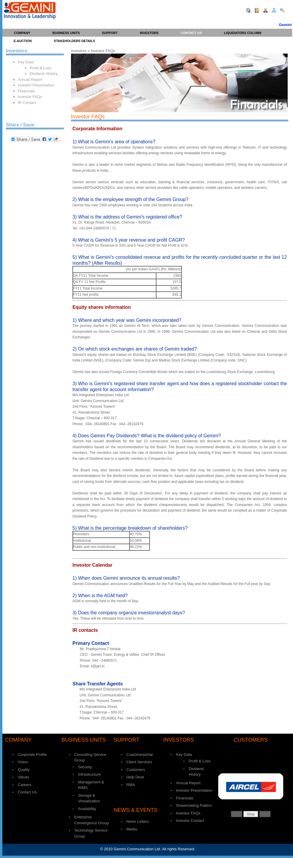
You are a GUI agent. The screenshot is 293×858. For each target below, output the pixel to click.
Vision (23, 762)
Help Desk (135, 777)
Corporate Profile (32, 754)
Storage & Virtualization (89, 798)
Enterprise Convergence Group (91, 820)
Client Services (139, 762)
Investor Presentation (36, 85)
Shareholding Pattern (194, 805)
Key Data (25, 62)
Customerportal (140, 754)
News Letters (138, 821)
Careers (24, 785)
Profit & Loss (40, 68)
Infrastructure (89, 774)
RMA (131, 785)
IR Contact (27, 102)
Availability (87, 808)
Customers (136, 769)
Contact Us (27, 792)
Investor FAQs (30, 96)
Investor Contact (190, 820)
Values (23, 777)
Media (132, 829)
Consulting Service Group (90, 757)
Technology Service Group (91, 833)
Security (85, 767)
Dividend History (44, 73)
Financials (26, 91)
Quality (24, 769)
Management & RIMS (91, 785)
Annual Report (30, 79)
